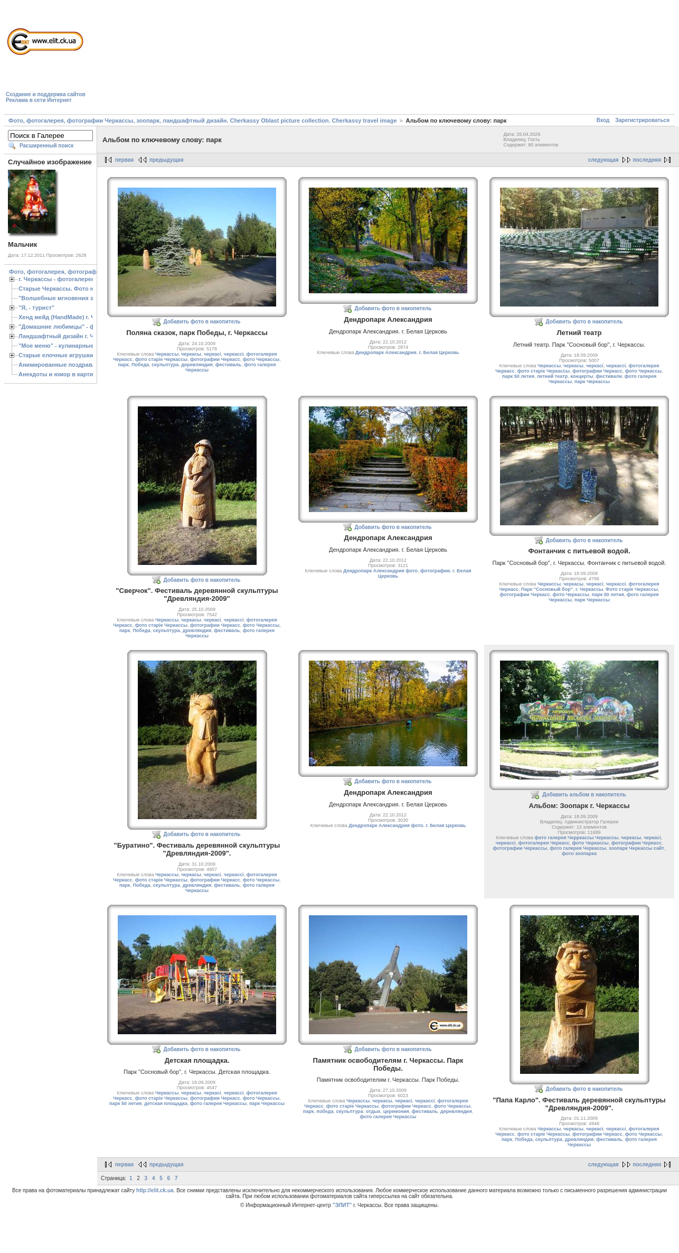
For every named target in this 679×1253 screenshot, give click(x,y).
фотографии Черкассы (520, 848)
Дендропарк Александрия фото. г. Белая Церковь (407, 825)
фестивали (609, 376)
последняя (647, 160)
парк (123, 364)
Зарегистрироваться (642, 120)
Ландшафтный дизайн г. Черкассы (68, 336)
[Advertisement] (149, 59)
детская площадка (165, 1103)
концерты (581, 376)
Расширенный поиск (46, 145)
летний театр (552, 376)
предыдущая (166, 160)
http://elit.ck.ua (155, 1190)
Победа (140, 364)
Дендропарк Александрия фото (380, 570)
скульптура (165, 364)
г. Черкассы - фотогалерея (56, 279)
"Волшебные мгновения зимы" (63, 298)
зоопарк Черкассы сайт (636, 848)
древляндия (197, 630)
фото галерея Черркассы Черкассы (576, 837)
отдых (373, 1111)
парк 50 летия (518, 376)
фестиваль (228, 364)
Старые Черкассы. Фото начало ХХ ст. (73, 288)
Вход (603, 120)
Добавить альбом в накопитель (584, 794)
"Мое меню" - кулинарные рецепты (69, 345)
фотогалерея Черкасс (544, 843)
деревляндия (197, 364)
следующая (603, 160)
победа (324, 1111)
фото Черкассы (261, 359)
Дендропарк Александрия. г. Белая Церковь (407, 352)
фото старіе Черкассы (161, 359)
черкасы (191, 354)
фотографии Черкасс (215, 359)
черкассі (234, 354)
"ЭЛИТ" (342, 1205)
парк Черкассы (592, 381)
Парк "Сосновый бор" (547, 589)
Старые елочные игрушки (55, 355)
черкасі (212, 354)
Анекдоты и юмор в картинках (62, 374)
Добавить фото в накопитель (202, 321)
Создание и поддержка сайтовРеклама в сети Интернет (46, 97)
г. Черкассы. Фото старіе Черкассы (617, 589)
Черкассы (166, 354)
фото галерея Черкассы (578, 848)
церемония (396, 1111)
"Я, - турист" (36, 307)
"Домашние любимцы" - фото (61, 326)
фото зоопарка (579, 853)
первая (124, 160)
